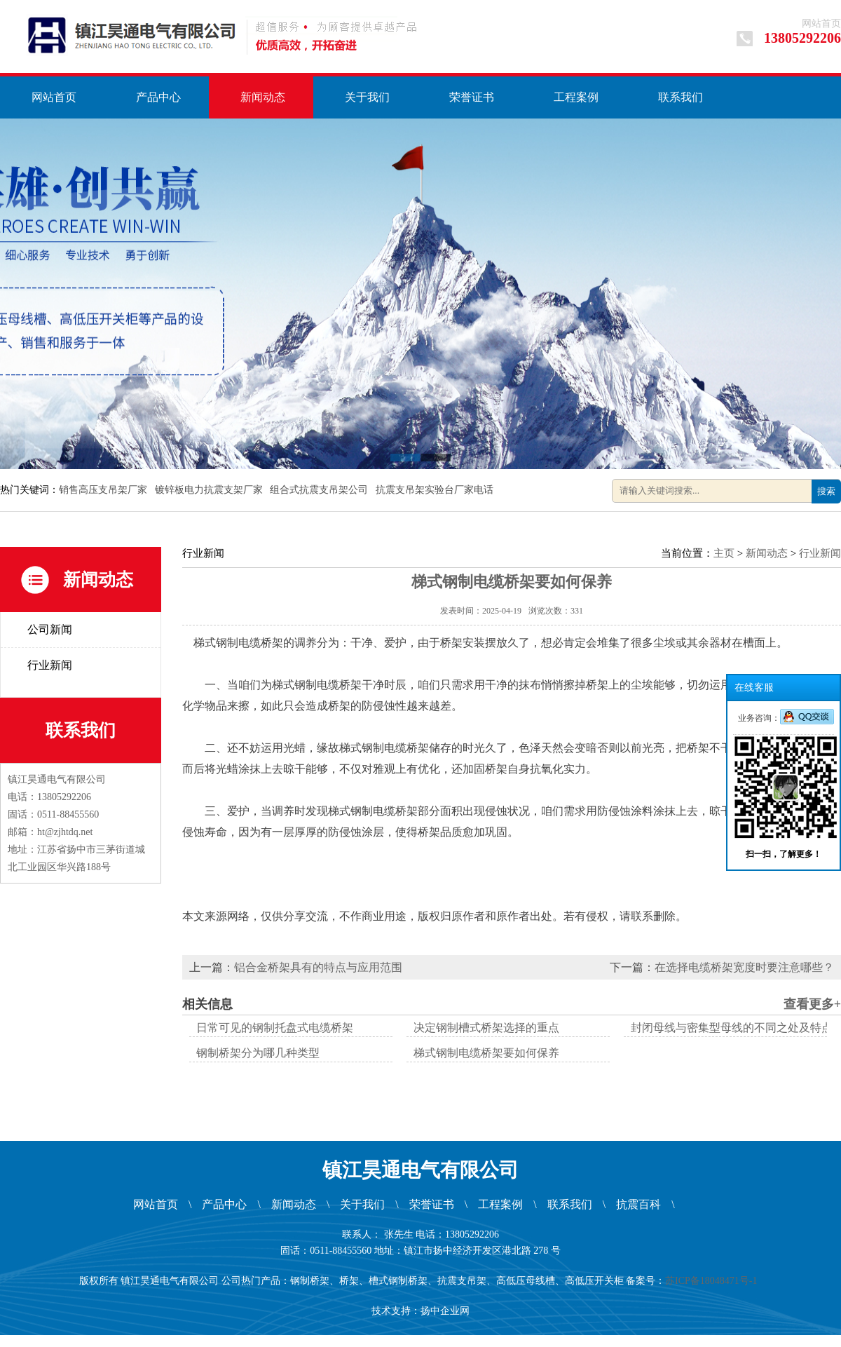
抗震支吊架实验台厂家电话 (436, 490)
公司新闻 (49, 629)
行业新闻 (49, 665)
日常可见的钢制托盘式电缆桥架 (274, 1028)
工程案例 (576, 97)
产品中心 (158, 97)
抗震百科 (638, 1204)
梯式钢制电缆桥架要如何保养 (486, 1053)
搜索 (826, 491)
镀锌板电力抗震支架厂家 (210, 490)
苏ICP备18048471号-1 (713, 1280)
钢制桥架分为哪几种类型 (258, 1053)
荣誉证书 (471, 97)
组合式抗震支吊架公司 (320, 490)
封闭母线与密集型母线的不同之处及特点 (732, 1028)
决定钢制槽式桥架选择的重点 (486, 1028)
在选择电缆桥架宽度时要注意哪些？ (744, 967)
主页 (723, 553)
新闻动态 (262, 97)
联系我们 (680, 97)
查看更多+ (812, 1004)
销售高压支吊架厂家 (104, 490)
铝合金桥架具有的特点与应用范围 (318, 967)
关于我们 (367, 97)
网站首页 (821, 23)
